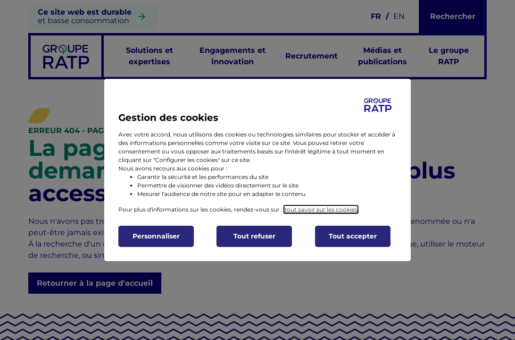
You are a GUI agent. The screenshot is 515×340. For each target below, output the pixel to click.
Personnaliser (156, 236)
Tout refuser (254, 236)
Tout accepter (353, 236)
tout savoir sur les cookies (320, 209)
